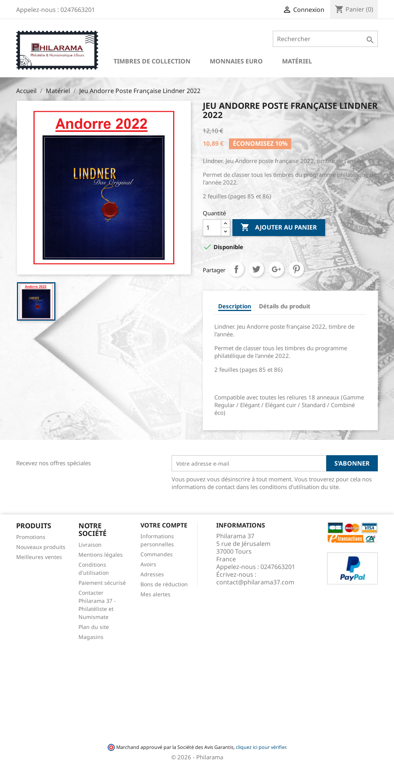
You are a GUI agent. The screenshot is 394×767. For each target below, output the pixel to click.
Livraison (90, 544)
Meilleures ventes (39, 557)
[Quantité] (212, 227)
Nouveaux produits (40, 547)
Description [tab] (234, 306)
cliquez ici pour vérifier (261, 747)
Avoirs (148, 564)
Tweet (256, 269)
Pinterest (296, 269)
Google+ (276, 269)
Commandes (156, 554)
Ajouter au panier (278, 228)
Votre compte (163, 525)
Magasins (91, 637)
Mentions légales (100, 554)
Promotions (30, 537)
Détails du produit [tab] (285, 306)
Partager (236, 269)
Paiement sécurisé (102, 582)
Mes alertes (155, 594)
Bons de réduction (164, 584)
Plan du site (93, 627)
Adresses (152, 574)
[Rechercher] (325, 39)
